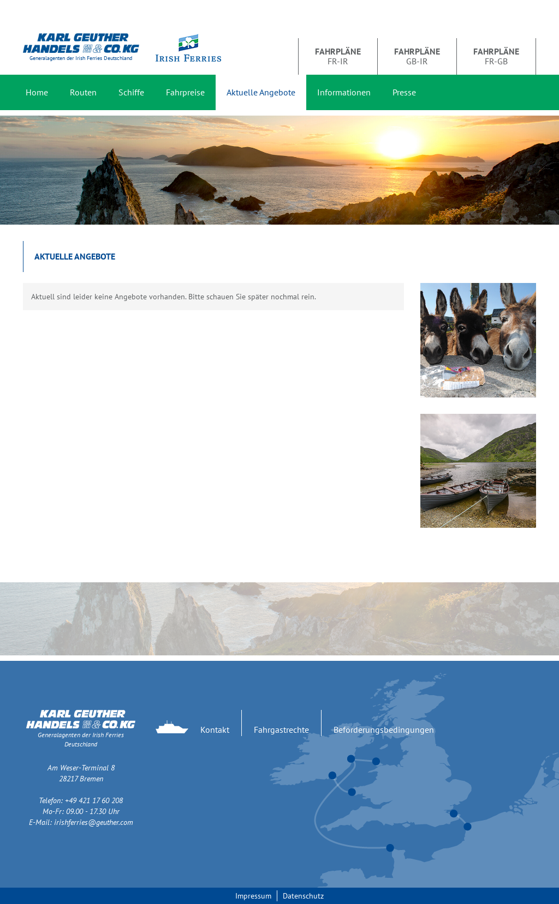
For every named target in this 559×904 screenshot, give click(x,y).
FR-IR (338, 56)
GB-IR (417, 56)
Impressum (253, 896)
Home (37, 92)
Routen (83, 92)
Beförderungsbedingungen (384, 729)
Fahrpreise (185, 92)
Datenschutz (303, 896)
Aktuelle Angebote (261, 92)
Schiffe (131, 92)
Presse (404, 92)
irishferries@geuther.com (93, 822)
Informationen (344, 92)
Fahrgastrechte (281, 729)
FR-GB (496, 56)
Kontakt (214, 729)
